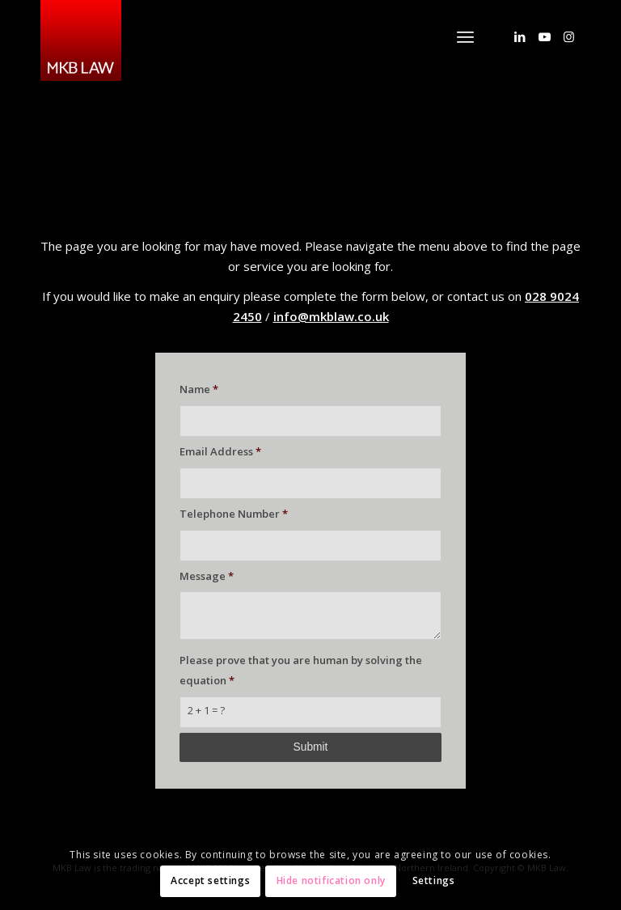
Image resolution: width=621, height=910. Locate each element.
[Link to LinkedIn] (520, 36)
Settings (433, 880)
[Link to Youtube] (544, 36)
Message (207, 576)
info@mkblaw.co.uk (331, 316)
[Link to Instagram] (568, 36)
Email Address (220, 451)
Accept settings (210, 880)
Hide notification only (331, 880)
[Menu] (465, 36)
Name (199, 389)
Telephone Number (234, 513)
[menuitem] (465, 36)
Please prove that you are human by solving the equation (301, 670)
